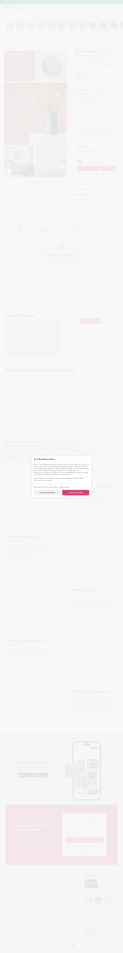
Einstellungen (64, 487)
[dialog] (61, 476)
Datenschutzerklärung (41, 487)
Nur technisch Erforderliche (47, 492)
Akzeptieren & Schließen (76, 492)
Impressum (54, 487)
